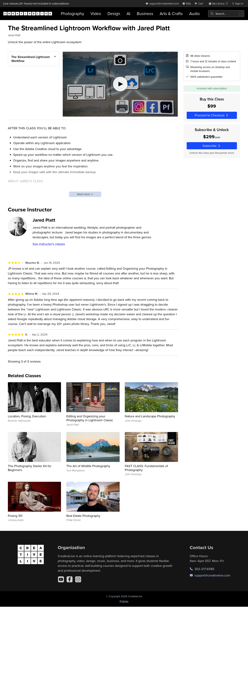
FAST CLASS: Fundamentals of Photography (146, 468)
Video (95, 13)
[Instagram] (78, 579)
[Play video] (120, 84)
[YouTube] (61, 579)
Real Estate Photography (83, 515)
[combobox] (226, 13)
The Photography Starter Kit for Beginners (29, 468)
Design (113, 13)
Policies (124, 601)
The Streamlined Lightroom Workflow (30, 59)
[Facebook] (69, 579)
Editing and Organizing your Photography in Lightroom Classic (89, 418)
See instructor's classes (49, 244)
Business (145, 13)
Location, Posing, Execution (27, 416)
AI (128, 13)
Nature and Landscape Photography (150, 416)
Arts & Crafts (171, 13)
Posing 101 (15, 515)
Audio (194, 13)
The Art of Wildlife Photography (88, 466)
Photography (72, 13)
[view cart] (200, 3)
